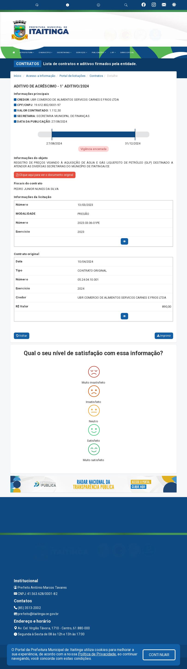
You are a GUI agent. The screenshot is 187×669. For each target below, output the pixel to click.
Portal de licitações (72, 76)
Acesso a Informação (40, 76)
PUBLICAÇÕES (99, 52)
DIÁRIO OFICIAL (127, 52)
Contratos (96, 76)
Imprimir (164, 335)
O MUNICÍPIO (45, 52)
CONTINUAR (159, 655)
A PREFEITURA (27, 52)
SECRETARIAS (64, 52)
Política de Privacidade (97, 654)
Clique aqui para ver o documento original (44, 175)
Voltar (21, 335)
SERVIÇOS (81, 52)
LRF (113, 52)
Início (17, 76)
